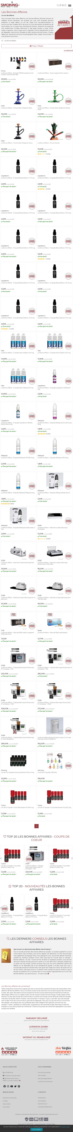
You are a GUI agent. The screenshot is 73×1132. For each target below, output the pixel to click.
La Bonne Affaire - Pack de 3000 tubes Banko (52, 632)
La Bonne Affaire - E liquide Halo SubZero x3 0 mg (17, 353)
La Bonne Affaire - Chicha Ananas (49, 143)
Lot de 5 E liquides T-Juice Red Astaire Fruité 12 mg (54, 807)
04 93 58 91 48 (8, 1072)
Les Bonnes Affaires (10, 40)
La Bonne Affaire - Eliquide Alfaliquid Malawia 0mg (18, 493)
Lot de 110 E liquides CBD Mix (47, 772)
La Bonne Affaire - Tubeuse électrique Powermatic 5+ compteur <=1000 (54, 703)
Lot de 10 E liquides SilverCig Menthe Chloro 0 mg (17, 772)
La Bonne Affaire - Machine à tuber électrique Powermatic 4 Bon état (52, 563)
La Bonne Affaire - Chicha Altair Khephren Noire (17, 143)
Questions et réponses (9, 1097)
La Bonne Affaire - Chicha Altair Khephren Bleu (16, 108)
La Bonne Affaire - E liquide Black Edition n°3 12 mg (18, 248)
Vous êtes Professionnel (45, 1107)
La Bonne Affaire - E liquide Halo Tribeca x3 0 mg (17, 388)
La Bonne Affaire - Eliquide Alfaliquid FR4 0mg (53, 458)
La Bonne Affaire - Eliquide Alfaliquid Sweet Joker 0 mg (18, 528)
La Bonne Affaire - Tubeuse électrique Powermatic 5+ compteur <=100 (17, 703)
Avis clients (6, 1107)
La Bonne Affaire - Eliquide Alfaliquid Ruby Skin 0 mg (54, 493)
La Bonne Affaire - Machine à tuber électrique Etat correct (17, 563)
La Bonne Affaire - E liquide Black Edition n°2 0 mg (18, 213)
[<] (1, 858)
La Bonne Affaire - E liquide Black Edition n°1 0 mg (17, 178)
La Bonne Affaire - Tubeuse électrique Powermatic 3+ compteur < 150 (17, 668)
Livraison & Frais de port (45, 1081)
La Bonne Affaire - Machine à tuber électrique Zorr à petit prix (18, 598)
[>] (72, 858)
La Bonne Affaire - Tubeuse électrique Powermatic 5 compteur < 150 (55, 668)
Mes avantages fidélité (45, 1078)
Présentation (42, 1097)
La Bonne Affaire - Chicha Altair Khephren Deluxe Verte (54, 108)
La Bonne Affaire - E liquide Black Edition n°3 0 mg (54, 213)
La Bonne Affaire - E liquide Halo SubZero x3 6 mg (54, 353)
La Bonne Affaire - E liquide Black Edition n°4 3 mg (18, 318)
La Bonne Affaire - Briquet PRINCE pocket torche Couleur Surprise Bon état (17, 73)
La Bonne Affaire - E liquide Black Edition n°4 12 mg (54, 283)
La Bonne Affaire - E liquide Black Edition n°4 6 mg (54, 318)
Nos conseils (6, 1104)
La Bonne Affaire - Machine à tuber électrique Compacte (52, 528)
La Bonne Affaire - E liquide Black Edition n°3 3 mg (54, 248)
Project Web (51, 1124)
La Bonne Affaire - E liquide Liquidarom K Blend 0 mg (54, 388)
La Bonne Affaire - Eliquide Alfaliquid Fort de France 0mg (55, 423)
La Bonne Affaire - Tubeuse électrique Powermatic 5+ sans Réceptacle (17, 738)
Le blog (5, 1101)
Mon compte (42, 1075)
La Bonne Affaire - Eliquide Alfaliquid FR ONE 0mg (17, 458)
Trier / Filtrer (36, 46)
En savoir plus (65, 1127)
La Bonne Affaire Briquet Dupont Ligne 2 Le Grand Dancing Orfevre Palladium (54, 738)
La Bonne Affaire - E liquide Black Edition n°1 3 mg (54, 178)
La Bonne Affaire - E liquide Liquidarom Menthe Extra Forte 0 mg (16, 423)
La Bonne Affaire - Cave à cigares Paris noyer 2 (53, 73)
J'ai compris (36, 1129)
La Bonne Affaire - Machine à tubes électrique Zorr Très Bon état (54, 598)
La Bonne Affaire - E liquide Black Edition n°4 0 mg (18, 283)
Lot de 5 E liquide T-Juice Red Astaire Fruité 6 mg (17, 807)
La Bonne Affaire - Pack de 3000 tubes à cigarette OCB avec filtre (17, 633)
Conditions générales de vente (48, 1114)
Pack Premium (42, 1104)
